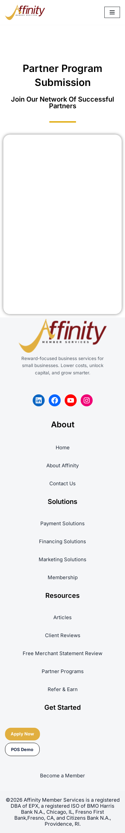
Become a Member (62, 775)
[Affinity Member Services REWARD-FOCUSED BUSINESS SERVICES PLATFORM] (25, 12)
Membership (63, 577)
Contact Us (62, 483)
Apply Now (22, 733)
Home (63, 447)
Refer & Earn (63, 689)
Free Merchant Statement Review (62, 653)
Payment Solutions (62, 523)
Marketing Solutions (62, 559)
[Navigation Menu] (112, 12)
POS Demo (22, 749)
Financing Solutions (62, 541)
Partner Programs (63, 671)
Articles (62, 617)
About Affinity (62, 465)
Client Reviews (62, 635)
